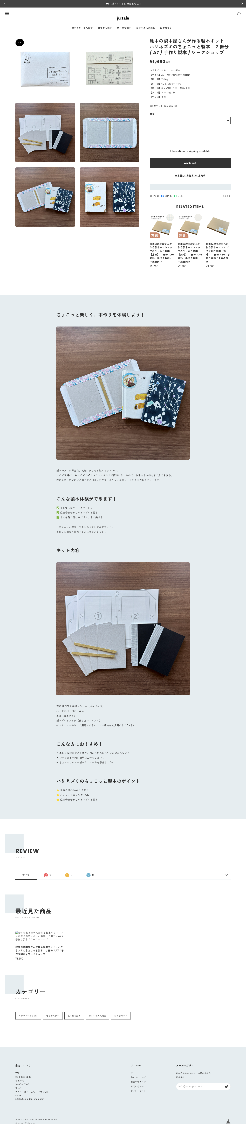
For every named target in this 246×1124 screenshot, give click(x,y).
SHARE (166, 196)
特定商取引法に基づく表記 (46, 1119)
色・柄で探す (124, 27)
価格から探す (105, 27)
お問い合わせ (137, 1086)
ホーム (134, 1072)
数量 (152, 114)
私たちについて (138, 1077)
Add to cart (190, 163)
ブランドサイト (138, 1091)
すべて (26, 878)
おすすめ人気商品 (145, 27)
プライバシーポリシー (24, 1119)
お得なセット (167, 27)
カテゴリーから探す (82, 27)
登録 (226, 1086)
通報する (227, 196)
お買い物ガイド (138, 1082)
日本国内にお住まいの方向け (190, 176)
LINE (178, 196)
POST (154, 196)
